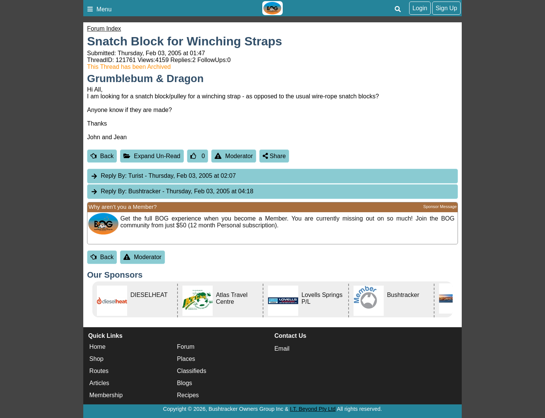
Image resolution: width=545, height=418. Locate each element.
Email (282, 348)
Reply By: (113, 175)
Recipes (188, 395)
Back (102, 156)
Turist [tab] (163, 176)
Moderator (234, 156)
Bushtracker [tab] (171, 192)
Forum (186, 346)
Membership (106, 395)
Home (97, 346)
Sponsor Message (440, 206)
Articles (99, 383)
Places (186, 359)
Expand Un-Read (151, 156)
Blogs (184, 383)
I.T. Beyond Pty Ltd (313, 409)
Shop (96, 359)
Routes (99, 371)
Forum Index (104, 28)
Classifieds (191, 371)
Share (274, 156)
